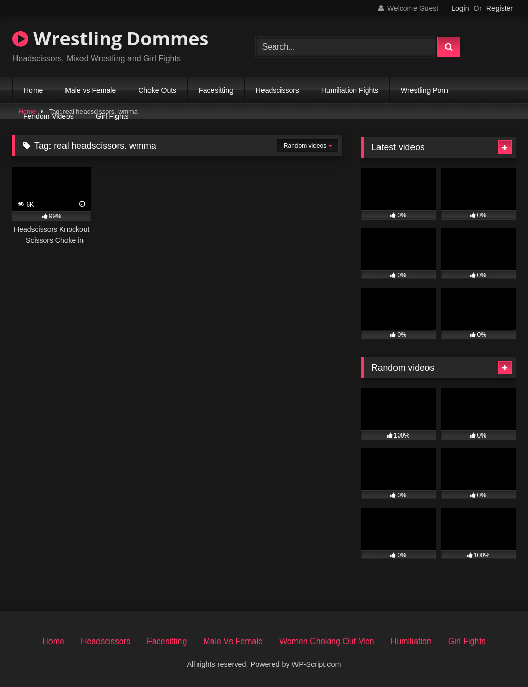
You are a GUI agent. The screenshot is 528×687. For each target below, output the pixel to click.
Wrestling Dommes (110, 38)
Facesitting (216, 90)
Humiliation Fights (349, 90)
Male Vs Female (233, 641)
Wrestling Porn (424, 90)
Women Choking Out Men (326, 641)
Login (460, 8)
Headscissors (277, 90)
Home (33, 90)
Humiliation (411, 641)
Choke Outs (157, 90)
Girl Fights (112, 116)
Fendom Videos (48, 116)
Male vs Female (90, 90)
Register (499, 8)
